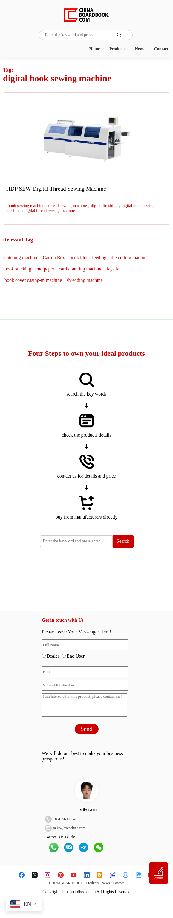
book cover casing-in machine (33, 280)
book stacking (17, 268)
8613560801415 (66, 819)
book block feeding (88, 257)
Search (123, 541)
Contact (161, 49)
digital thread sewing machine (50, 210)
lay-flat (114, 268)
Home (94, 49)
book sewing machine (26, 205)
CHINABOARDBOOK (66, 883)
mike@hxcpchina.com (69, 828)
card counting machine (80, 268)
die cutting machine (129, 257)
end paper (45, 268)
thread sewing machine (67, 205)
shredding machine (84, 280)
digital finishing (104, 205)
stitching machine (21, 257)
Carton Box (54, 257)
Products (117, 49)
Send (87, 729)
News (140, 49)
